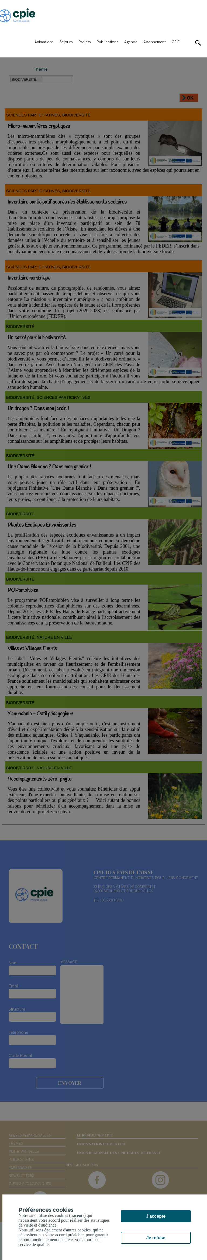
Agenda (130, 41)
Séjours (66, 41)
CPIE (176, 41)
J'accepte (155, 1216)
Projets (85, 41)
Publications (107, 41)
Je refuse (155, 1237)
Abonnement (154, 41)
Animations (44, 41)
